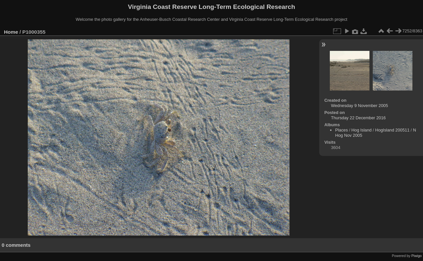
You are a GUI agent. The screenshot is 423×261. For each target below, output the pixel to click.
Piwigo (416, 256)
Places (341, 130)
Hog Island (361, 130)
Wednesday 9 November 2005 (359, 105)
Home (11, 32)
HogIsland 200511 (392, 130)
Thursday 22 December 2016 (358, 117)
